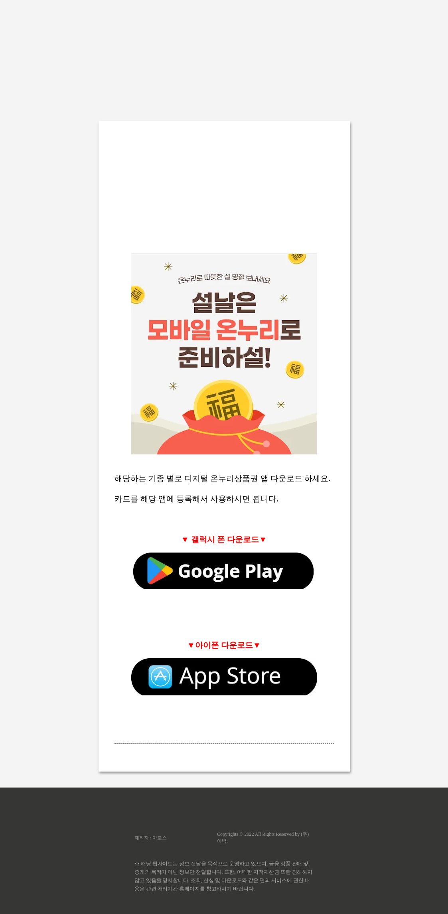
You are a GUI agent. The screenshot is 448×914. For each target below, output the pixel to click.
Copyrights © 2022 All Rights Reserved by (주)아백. (263, 837)
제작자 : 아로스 (150, 838)
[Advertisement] (224, 56)
